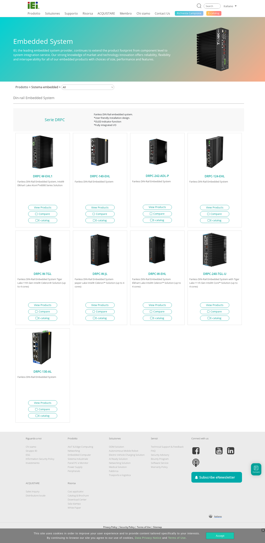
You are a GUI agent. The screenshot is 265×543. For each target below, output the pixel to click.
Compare (42, 214)
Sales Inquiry (32, 495)
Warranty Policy (159, 470)
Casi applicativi (75, 495)
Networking (74, 454)
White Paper (74, 511)
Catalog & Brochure (78, 499)
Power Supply (75, 470)
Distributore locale (35, 499)
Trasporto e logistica (120, 478)
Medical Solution (118, 470)
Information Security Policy (40, 462)
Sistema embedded (44, 87)
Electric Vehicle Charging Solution (127, 458)
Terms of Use (177, 537)
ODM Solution (116, 450)
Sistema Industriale (78, 462)
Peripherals (74, 474)
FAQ (153, 454)
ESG (28, 458)
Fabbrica (113, 474)
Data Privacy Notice (148, 537)
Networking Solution (120, 466)
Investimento (33, 466)
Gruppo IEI (31, 454)
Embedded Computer (79, 458)
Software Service (159, 466)
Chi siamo (31, 450)
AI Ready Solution (118, 462)
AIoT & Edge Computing (80, 450)
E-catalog (43, 220)
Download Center (77, 503)
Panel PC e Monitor (78, 466)
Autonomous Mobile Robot (123, 454)
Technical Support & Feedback (167, 450)
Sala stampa (74, 507)
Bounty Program (160, 462)
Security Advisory (160, 458)
